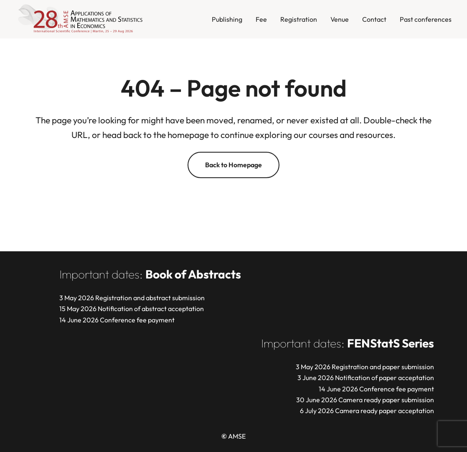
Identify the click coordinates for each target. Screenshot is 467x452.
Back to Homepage (233, 165)
